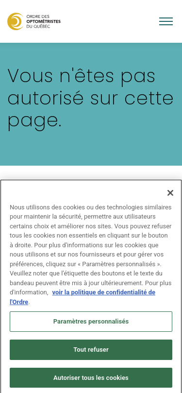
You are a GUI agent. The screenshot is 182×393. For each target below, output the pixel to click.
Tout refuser (91, 352)
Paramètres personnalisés (91, 324)
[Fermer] (170, 195)
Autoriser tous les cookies (91, 380)
